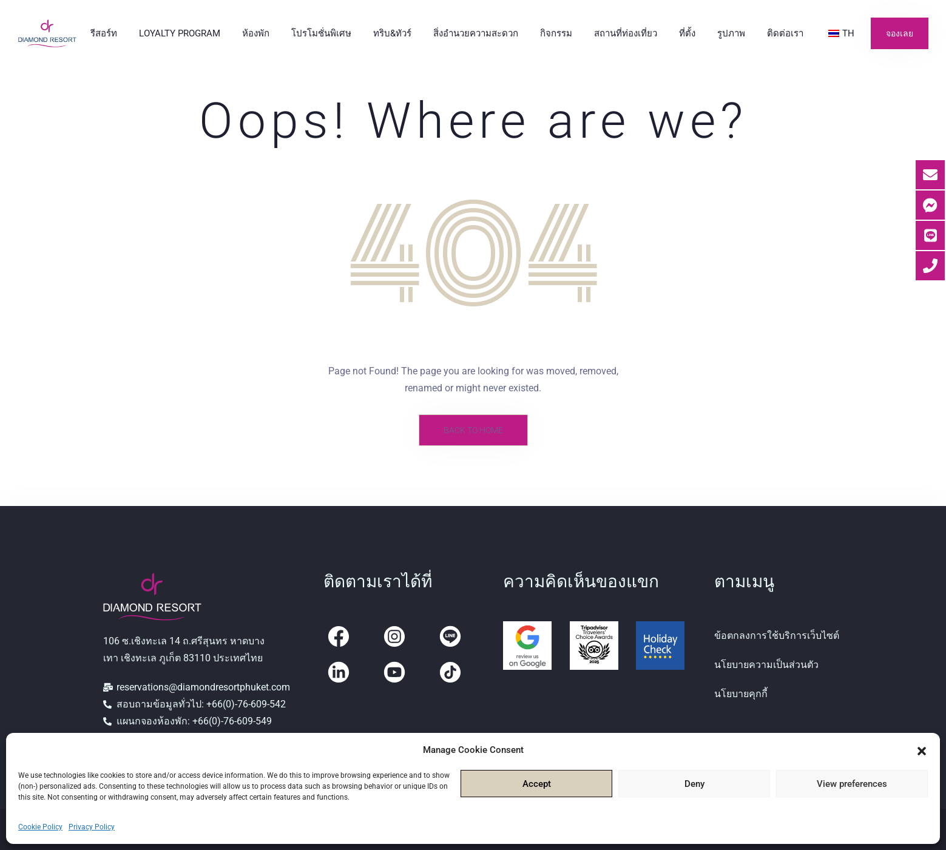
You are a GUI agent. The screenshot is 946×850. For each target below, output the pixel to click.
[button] (922, 750)
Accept (536, 783)
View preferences (852, 783)
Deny (694, 783)
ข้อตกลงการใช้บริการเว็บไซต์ (776, 635)
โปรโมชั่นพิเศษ (321, 33)
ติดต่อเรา (785, 33)
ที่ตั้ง (687, 33)
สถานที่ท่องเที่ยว (625, 33)
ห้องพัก (255, 33)
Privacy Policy (92, 827)
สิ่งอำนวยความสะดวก (475, 33)
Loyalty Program (179, 33)
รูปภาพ (731, 33)
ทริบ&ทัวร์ (392, 33)
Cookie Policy (40, 827)
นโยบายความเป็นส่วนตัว (766, 664)
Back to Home (473, 430)
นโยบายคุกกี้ (741, 694)
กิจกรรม (556, 33)
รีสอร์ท (103, 33)
